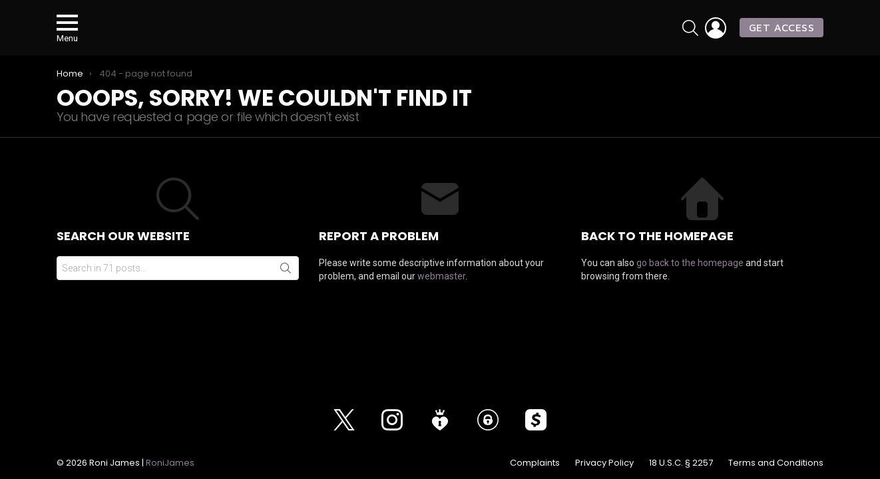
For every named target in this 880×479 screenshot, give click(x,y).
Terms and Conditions (775, 463)
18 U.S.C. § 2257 (681, 463)
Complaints (535, 463)
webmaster (441, 291)
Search (285, 283)
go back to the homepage (690, 278)
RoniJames (170, 462)
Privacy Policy (604, 463)
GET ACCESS (781, 35)
